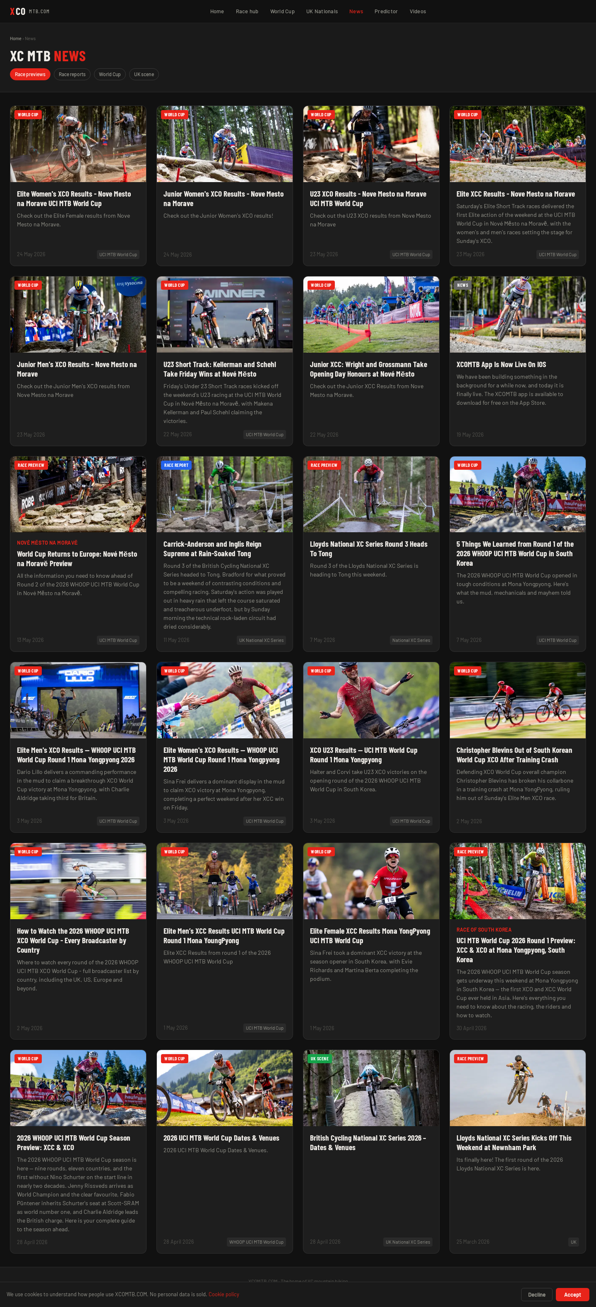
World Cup (282, 11)
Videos (418, 11)
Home (217, 11)
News (356, 11)
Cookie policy (224, 1294)
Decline (537, 1294)
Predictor (386, 11)
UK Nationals (322, 11)
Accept (572, 1294)
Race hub (247, 11)
